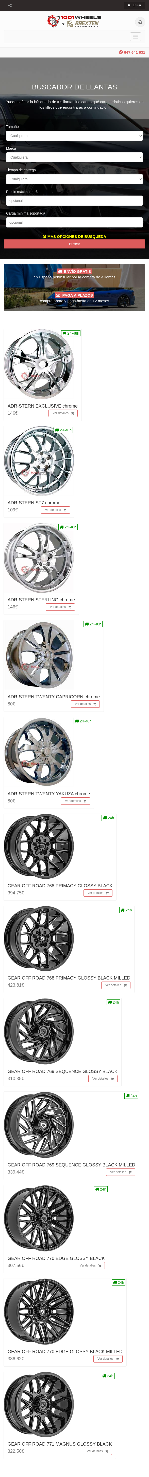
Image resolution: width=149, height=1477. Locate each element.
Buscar (74, 244)
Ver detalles (63, 413)
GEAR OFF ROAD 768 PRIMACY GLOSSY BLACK (60, 885)
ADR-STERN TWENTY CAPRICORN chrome (54, 696)
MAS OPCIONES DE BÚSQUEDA (74, 236)
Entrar (134, 5)
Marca (11, 148)
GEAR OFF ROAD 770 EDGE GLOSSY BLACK (56, 1258)
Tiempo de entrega (21, 170)
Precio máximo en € (22, 192)
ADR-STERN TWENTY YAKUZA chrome (49, 793)
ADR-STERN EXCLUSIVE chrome (43, 406)
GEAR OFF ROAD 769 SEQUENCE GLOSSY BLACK (63, 1071)
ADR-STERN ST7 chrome (34, 502)
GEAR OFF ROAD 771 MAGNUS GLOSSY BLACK (60, 1444)
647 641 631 (132, 52)
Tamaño (12, 127)
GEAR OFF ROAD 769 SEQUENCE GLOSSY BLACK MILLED (71, 1164)
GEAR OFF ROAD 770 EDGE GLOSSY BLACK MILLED (65, 1351)
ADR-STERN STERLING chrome (41, 599)
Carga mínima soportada (25, 213)
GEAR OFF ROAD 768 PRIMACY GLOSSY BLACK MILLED (69, 978)
